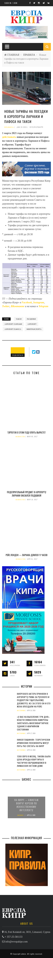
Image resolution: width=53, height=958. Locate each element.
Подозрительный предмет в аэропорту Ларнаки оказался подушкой (26, 493)
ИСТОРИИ (21, 710)
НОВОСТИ (20, 436)
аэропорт (31, 324)
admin (23, 954)
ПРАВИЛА (29, 55)
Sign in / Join (11, 3)
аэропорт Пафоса (13, 329)
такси (18, 319)
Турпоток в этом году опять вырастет (26, 432)
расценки (31, 319)
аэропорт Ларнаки (13, 324)
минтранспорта (34, 329)
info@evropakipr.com (16, 941)
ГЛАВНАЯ (13, 55)
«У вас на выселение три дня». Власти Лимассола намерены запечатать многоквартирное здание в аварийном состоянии (33, 723)
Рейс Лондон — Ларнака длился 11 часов (26, 555)
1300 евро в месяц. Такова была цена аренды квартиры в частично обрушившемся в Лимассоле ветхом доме (34, 761)
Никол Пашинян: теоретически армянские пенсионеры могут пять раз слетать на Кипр (33, 743)
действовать (9, 137)
